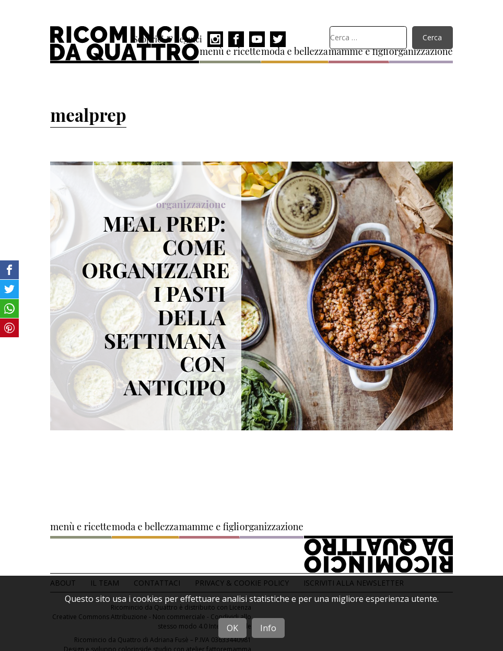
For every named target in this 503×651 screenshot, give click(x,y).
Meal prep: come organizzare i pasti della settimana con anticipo (155, 305)
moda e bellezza (294, 51)
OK (232, 628)
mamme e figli (209, 526)
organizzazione (191, 204)
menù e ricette (80, 526)
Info (268, 628)
